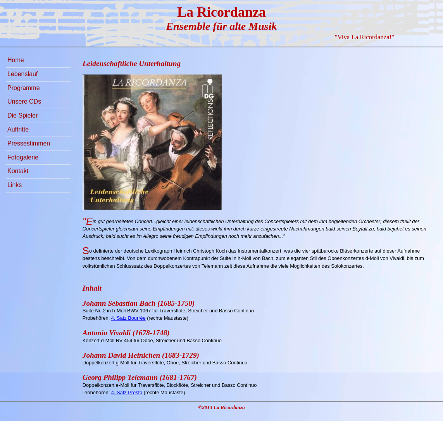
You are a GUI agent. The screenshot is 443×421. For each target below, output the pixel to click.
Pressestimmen (28, 143)
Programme (23, 88)
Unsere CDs (24, 101)
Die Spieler (22, 115)
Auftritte (18, 129)
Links (14, 185)
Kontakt (17, 171)
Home (15, 60)
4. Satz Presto (126, 392)
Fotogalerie (22, 157)
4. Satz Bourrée (128, 318)
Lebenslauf (22, 74)
